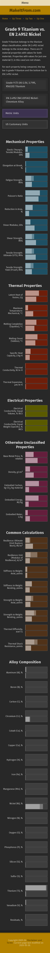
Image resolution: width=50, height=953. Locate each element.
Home (5, 18)
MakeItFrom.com (25, 10)
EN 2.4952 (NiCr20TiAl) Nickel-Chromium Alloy (22, 100)
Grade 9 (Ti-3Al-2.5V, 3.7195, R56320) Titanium (21, 84)
